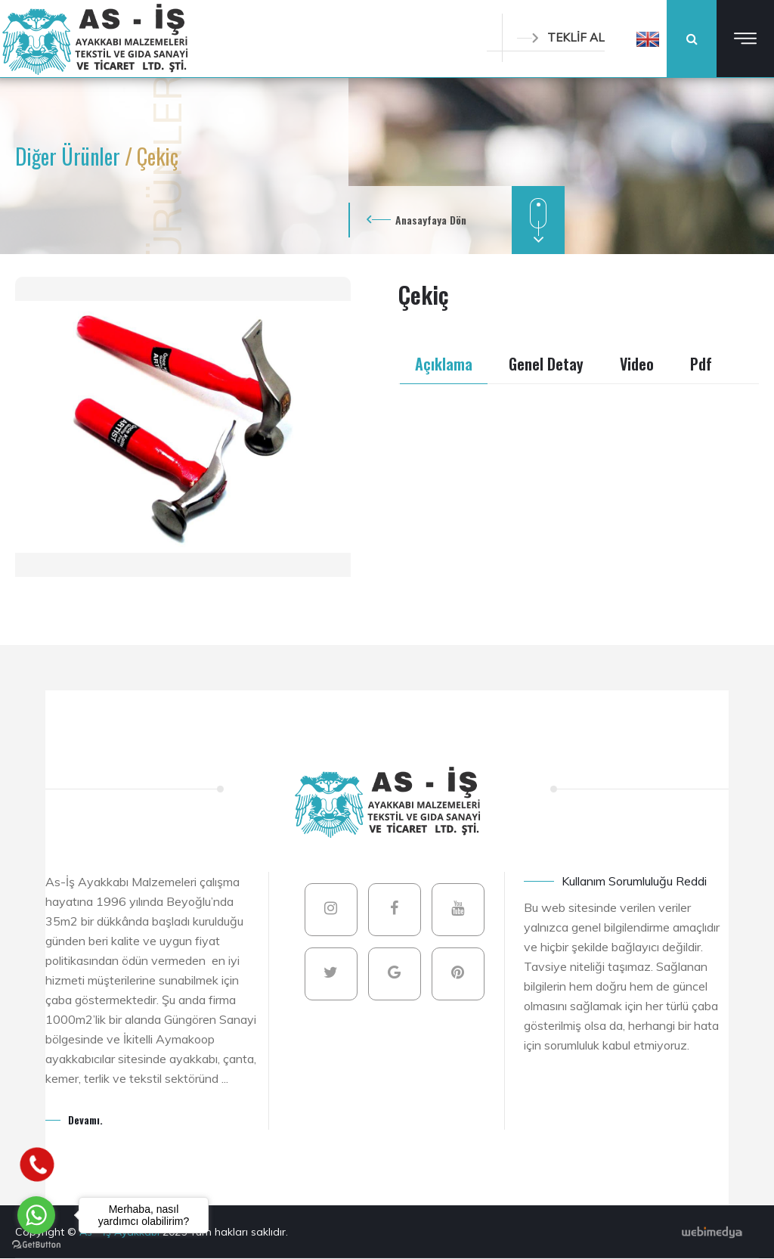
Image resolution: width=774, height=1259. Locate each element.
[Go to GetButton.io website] (36, 1243)
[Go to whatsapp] (36, 1215)
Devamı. (85, 1119)
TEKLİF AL (561, 37)
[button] (647, 38)
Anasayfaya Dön (430, 220)
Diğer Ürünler (70, 156)
